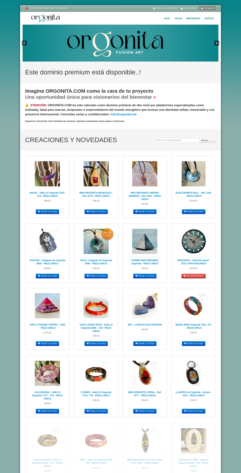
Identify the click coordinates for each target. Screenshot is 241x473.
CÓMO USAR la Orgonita (170, 444)
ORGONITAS (193, 18)
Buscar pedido (188, 8)
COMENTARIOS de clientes (171, 468)
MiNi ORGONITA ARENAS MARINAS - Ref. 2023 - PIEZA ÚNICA (145, 195)
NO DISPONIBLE (194, 276)
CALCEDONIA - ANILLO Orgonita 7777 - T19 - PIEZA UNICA (47, 395)
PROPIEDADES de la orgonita (173, 448)
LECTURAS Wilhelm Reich (171, 464)
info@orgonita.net (124, 114)
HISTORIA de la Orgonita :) (171, 460)
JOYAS (178, 18)
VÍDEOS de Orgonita (168, 456)
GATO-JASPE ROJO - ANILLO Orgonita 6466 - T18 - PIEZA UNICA (96, 327)
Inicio (167, 18)
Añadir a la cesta (47, 211)
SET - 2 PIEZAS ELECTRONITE (145, 324)
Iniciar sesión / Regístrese (165, 8)
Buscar (205, 140)
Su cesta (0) (207, 8)
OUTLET (209, 18)
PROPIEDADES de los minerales (174, 452)
